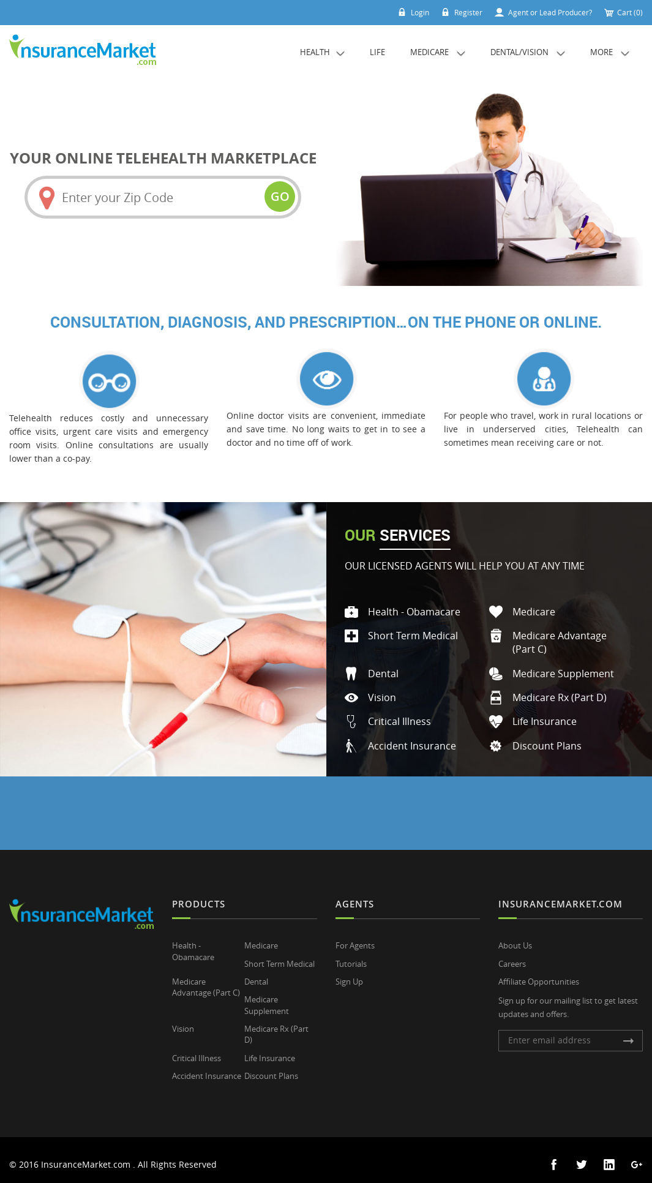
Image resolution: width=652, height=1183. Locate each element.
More (609, 52)
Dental (383, 667)
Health (322, 52)
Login (406, 12)
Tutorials (351, 955)
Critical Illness (399, 714)
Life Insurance (544, 714)
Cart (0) (623, 12)
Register (458, 12)
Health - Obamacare (414, 605)
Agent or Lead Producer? (541, 12)
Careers (512, 955)
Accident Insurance (412, 738)
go (278, 196)
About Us (515, 938)
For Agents (355, 938)
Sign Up (349, 972)
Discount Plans (547, 738)
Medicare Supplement (563, 667)
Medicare (437, 52)
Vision (382, 690)
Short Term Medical (413, 629)
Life (377, 52)
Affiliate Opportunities (538, 972)
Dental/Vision (527, 52)
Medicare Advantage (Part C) (206, 978)
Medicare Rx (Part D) (559, 690)
